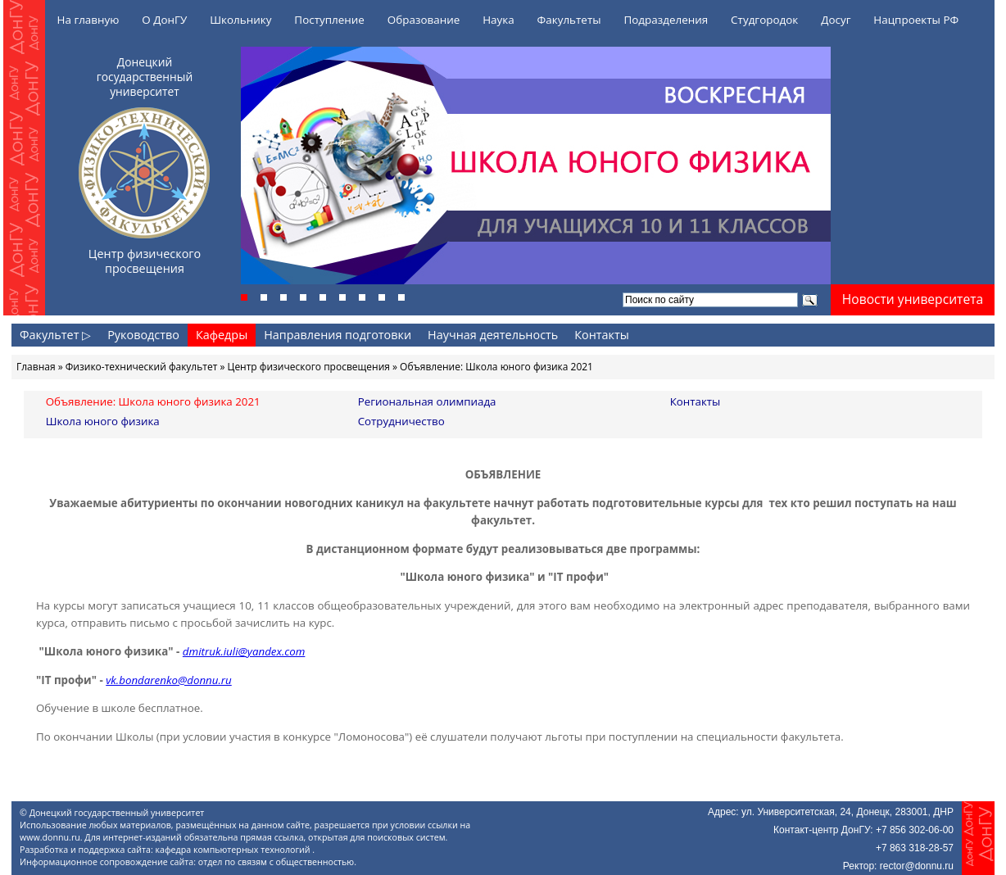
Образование (423, 19)
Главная (36, 367)
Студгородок (764, 19)
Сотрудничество (401, 421)
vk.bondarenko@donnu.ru (169, 680)
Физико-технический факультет (142, 367)
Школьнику (240, 19)
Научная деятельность (493, 334)
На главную (88, 19)
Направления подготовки (337, 334)
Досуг (835, 19)
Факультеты (569, 19)
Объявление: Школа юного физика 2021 (153, 401)
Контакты (601, 334)
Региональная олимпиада (427, 401)
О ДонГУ (164, 19)
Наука (498, 19)
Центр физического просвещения (309, 367)
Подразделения (665, 19)
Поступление (329, 19)
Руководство (143, 334)
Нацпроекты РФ (915, 19)
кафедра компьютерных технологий (234, 849)
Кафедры (221, 334)
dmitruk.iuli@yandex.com (244, 651)
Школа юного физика (103, 421)
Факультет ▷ (55, 334)
